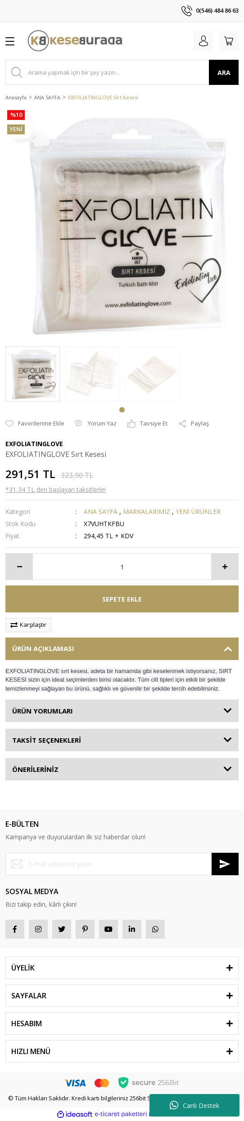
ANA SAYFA (100, 511)
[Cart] (229, 41)
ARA (223, 72)
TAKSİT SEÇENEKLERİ (46, 740)
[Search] (122, 72)
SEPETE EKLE (122, 599)
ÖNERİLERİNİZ (35, 769)
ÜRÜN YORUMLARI (42, 710)
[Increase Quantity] (224, 567)
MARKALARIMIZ (146, 511)
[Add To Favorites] (34, 423)
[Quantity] (122, 567)
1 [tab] (122, 409)
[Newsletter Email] (122, 864)
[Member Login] (203, 41)
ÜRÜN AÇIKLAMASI (43, 648)
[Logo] (75, 40)
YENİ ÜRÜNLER (198, 511)
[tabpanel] (33, 374)
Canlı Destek (194, 1105)
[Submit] (225, 864)
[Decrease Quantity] (19, 567)
